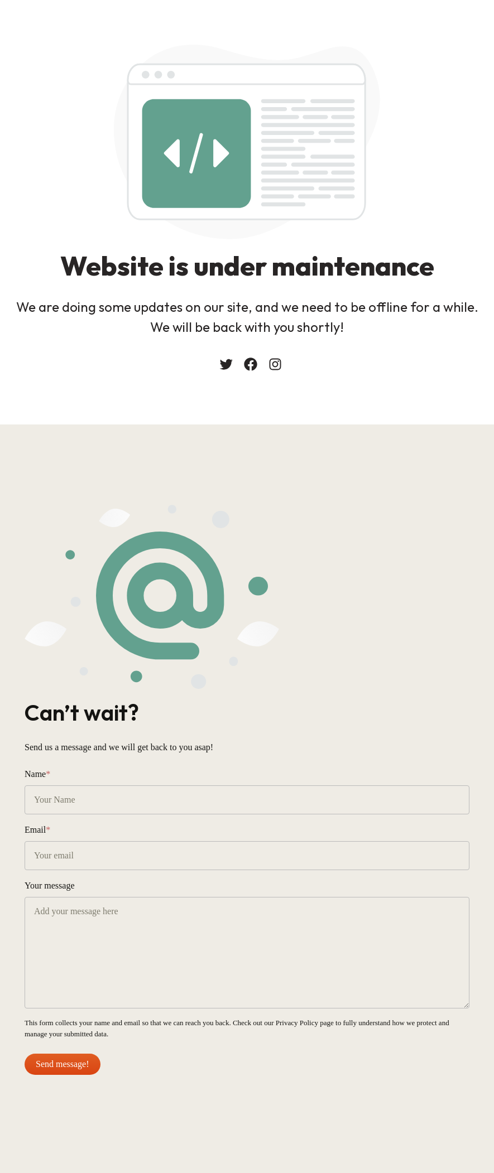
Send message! (62, 1064)
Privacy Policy (297, 1022)
